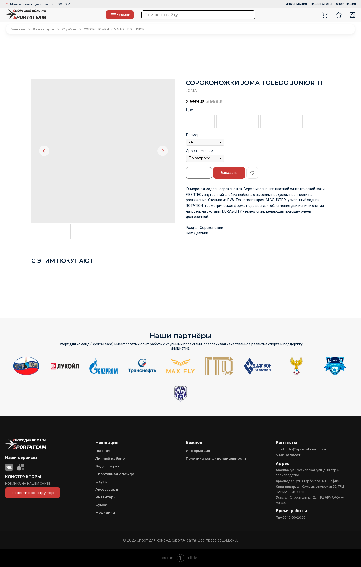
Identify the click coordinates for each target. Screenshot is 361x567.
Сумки (101, 505)
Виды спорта (107, 466)
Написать (293, 455)
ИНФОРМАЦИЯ (296, 4)
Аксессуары (106, 489)
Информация (198, 451)
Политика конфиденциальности (216, 458)
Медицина (105, 512)
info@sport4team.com (305, 449)
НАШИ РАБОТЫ (321, 4)
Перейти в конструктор (33, 493)
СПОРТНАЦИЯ (346, 4)
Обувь (101, 481)
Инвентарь (105, 497)
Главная (102, 451)
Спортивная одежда (114, 474)
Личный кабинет (111, 458)
